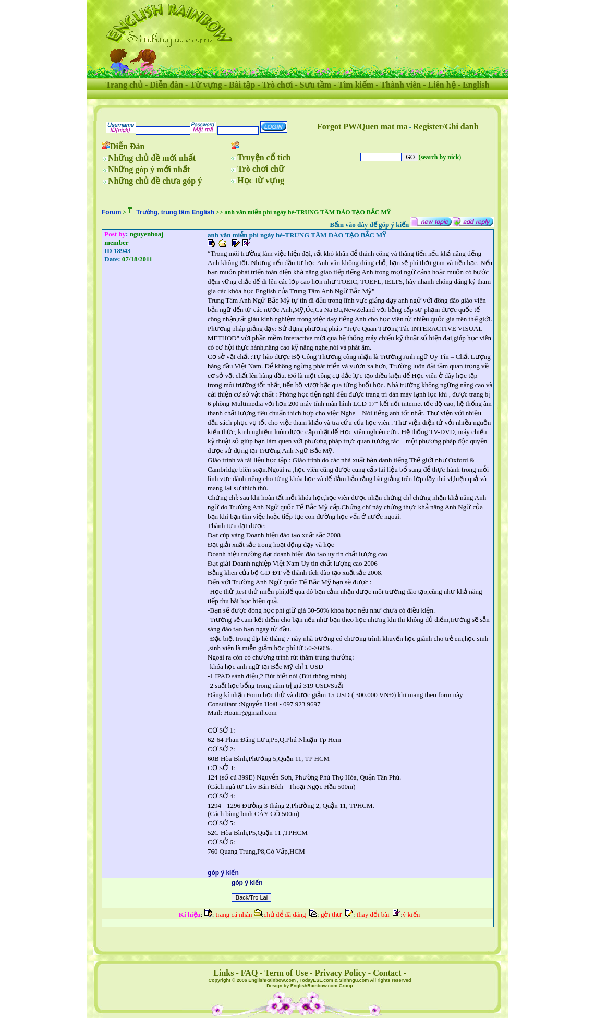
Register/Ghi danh (446, 126)
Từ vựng (206, 84)
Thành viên (400, 84)
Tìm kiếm (355, 84)
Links (223, 972)
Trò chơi (277, 84)
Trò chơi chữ (260, 168)
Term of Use (286, 972)
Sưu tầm (315, 84)
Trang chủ (124, 84)
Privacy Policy (340, 972)
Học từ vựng (260, 180)
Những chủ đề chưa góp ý (155, 180)
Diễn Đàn (127, 146)
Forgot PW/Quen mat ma (362, 126)
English (476, 84)
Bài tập (242, 84)
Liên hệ (442, 84)
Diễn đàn (166, 84)
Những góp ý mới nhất (149, 169)
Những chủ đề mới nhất (152, 157)
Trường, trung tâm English (175, 212)
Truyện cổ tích (263, 157)
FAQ (249, 972)
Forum (111, 212)
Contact (387, 972)
